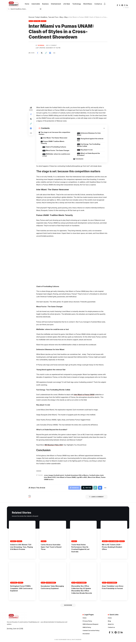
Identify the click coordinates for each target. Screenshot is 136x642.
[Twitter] (119, 5)
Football (37, 21)
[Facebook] (117, 5)
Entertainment (113, 541)
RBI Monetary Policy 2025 (54, 445)
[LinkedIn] (127, 5)
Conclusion (79, 159)
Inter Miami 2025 (50, 477)
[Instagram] (124, 5)
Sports (43, 21)
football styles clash (97, 475)
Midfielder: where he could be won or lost (55, 155)
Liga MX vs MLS (83, 477)
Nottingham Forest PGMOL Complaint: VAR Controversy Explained (21, 588)
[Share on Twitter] (42, 53)
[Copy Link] (46, 53)
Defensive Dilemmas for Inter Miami (89, 134)
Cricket (13, 541)
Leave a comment (96, 497)
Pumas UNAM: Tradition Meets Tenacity (53, 142)
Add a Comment (51, 45)
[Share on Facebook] (38, 53)
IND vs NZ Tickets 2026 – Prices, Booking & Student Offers (112, 547)
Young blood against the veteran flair (90, 140)
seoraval (41, 45)
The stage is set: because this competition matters (50, 133)
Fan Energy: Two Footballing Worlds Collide (89, 145)
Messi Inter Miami (95, 477)
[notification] (105, 4)
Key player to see (87, 150)
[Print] (50, 53)
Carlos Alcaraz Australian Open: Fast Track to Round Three (51, 547)
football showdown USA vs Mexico (77, 475)
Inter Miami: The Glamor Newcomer (55, 138)
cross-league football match (54, 475)
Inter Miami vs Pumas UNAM (84, 395)
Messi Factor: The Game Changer (58, 150)
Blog (30, 21)
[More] (55, 53)
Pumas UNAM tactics (51, 479)
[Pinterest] (122, 5)
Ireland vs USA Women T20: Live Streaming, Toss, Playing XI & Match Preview (21, 547)
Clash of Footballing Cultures (56, 147)
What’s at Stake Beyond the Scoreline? (89, 154)
